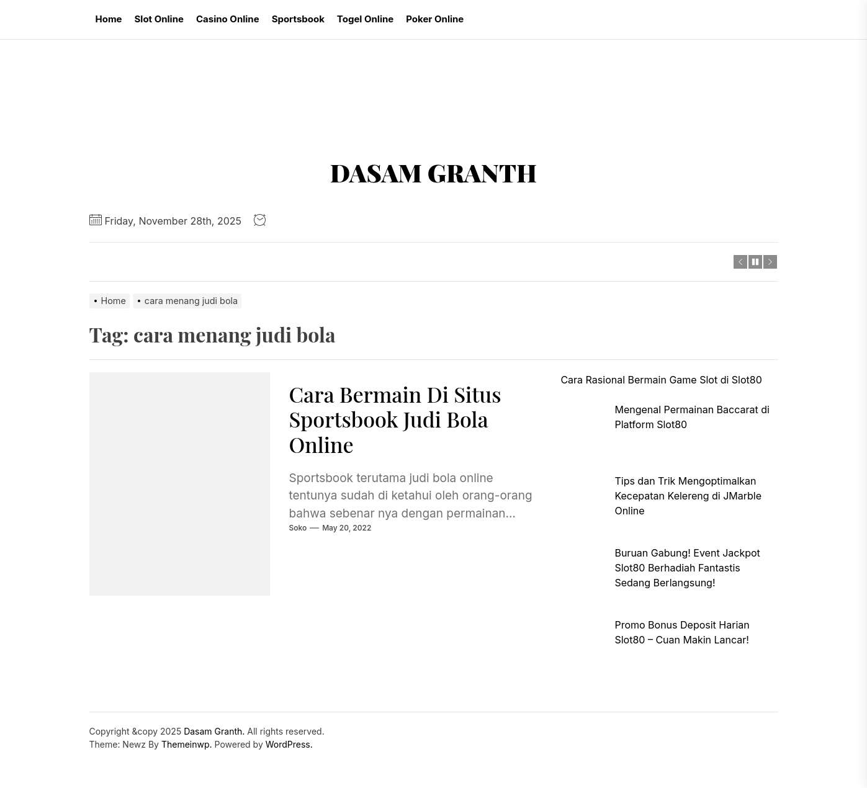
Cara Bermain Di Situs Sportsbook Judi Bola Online (395, 419)
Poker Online (435, 19)
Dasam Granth (433, 172)
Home (109, 19)
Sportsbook (298, 19)
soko (298, 527)
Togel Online (365, 19)
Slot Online (159, 19)
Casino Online (227, 19)
